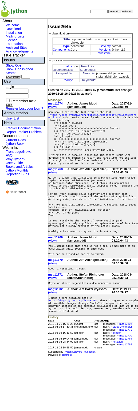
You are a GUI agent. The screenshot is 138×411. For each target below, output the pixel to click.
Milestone (104, 53)
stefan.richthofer (122, 326)
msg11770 (125, 335)
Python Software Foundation (79, 351)
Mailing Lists (15, 36)
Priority (67, 80)
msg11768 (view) (55, 170)
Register (12, 108)
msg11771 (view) (55, 276)
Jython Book (15, 144)
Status (67, 66)
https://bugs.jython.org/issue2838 (72, 300)
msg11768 (125, 344)
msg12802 (125, 323)
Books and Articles (19, 166)
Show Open (14, 65)
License (11, 40)
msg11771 (125, 329)
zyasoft (117, 332)
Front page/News (19, 151)
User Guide (14, 163)
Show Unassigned (19, 69)
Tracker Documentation (23, 128)
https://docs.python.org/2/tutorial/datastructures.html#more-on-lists (93, 116)
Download (13, 29)
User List (12, 118)
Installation (14, 32)
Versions (105, 49)
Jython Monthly (17, 170)
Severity (105, 46)
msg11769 (125, 338)
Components (61, 49)
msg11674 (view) (55, 105)
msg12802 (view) (55, 290)
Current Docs (16, 140)
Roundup (67, 354)
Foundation (14, 44)
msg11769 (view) (55, 238)
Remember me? (23, 101)
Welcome (13, 25)
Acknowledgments (19, 51)
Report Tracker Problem (24, 132)
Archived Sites (16, 47)
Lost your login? (31, 108)
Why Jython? (15, 159)
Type (66, 46)
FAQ (9, 155)
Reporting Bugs (17, 174)
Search (11, 73)
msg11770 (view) (55, 261)
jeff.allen (118, 341)
